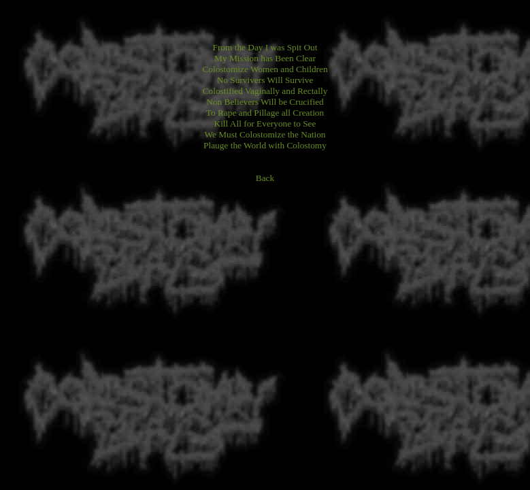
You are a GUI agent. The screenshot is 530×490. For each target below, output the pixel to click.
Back (265, 178)
